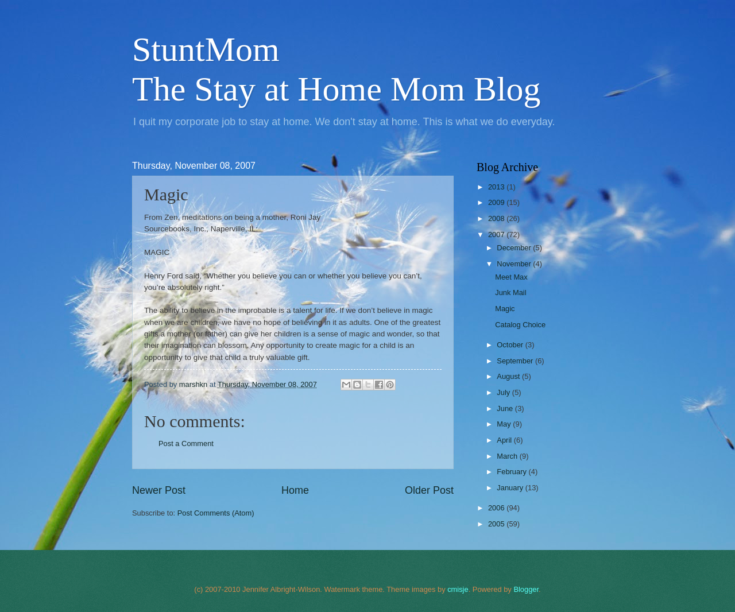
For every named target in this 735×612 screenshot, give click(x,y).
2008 (497, 218)
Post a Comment (186, 443)
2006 (497, 507)
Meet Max (511, 277)
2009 (497, 202)
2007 (497, 234)
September (516, 361)
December (515, 247)
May (505, 424)
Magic (504, 308)
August (509, 376)
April (505, 440)
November (515, 263)
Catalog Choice (520, 324)
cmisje (457, 589)
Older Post (429, 490)
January (511, 487)
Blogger (526, 589)
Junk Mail (510, 292)
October (511, 344)
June (506, 408)
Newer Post (158, 490)
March (508, 456)
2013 (497, 187)
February (512, 471)
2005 (497, 524)
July (504, 392)
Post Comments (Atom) (215, 513)
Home (295, 490)
